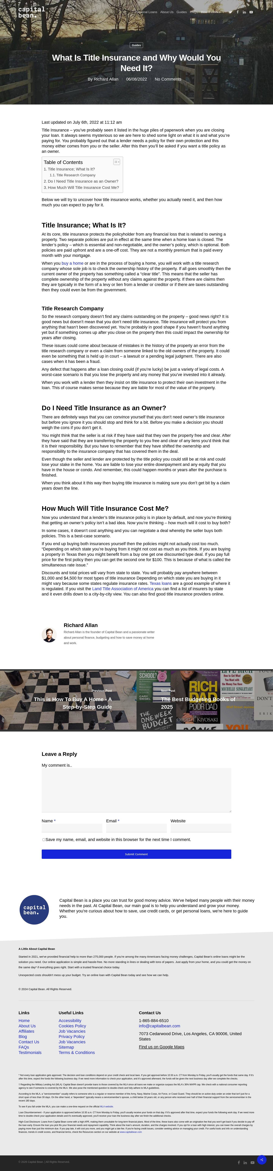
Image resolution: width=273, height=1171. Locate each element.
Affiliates (26, 1031)
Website (178, 821)
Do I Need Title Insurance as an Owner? (83, 181)
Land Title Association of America (123, 588)
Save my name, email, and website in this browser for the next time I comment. (118, 839)
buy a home (72, 263)
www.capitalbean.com (131, 1132)
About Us (27, 1026)
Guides (136, 45)
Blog (23, 1036)
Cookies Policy (72, 1026)
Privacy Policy (72, 1036)
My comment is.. (57, 765)
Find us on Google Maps (161, 1046)
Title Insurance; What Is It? (71, 169)
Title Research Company (75, 175)
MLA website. (107, 1106)
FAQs (24, 1047)
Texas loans (161, 583)
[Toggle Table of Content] (115, 162)
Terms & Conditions (77, 1052)
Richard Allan (106, 79)
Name (49, 821)
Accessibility (70, 1020)
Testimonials (30, 1052)
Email (112, 821)
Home (24, 1020)
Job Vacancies (72, 1031)
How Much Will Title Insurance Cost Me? (83, 187)
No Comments (168, 79)
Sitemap (66, 1047)
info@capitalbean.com (159, 1026)
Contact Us (29, 1042)
